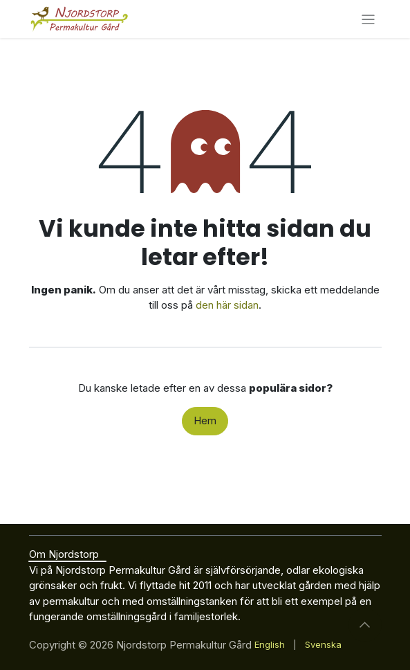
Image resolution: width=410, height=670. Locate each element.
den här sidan (227, 304)
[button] (365, 625)
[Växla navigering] (368, 19)
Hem (205, 420)
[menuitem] (269, 645)
